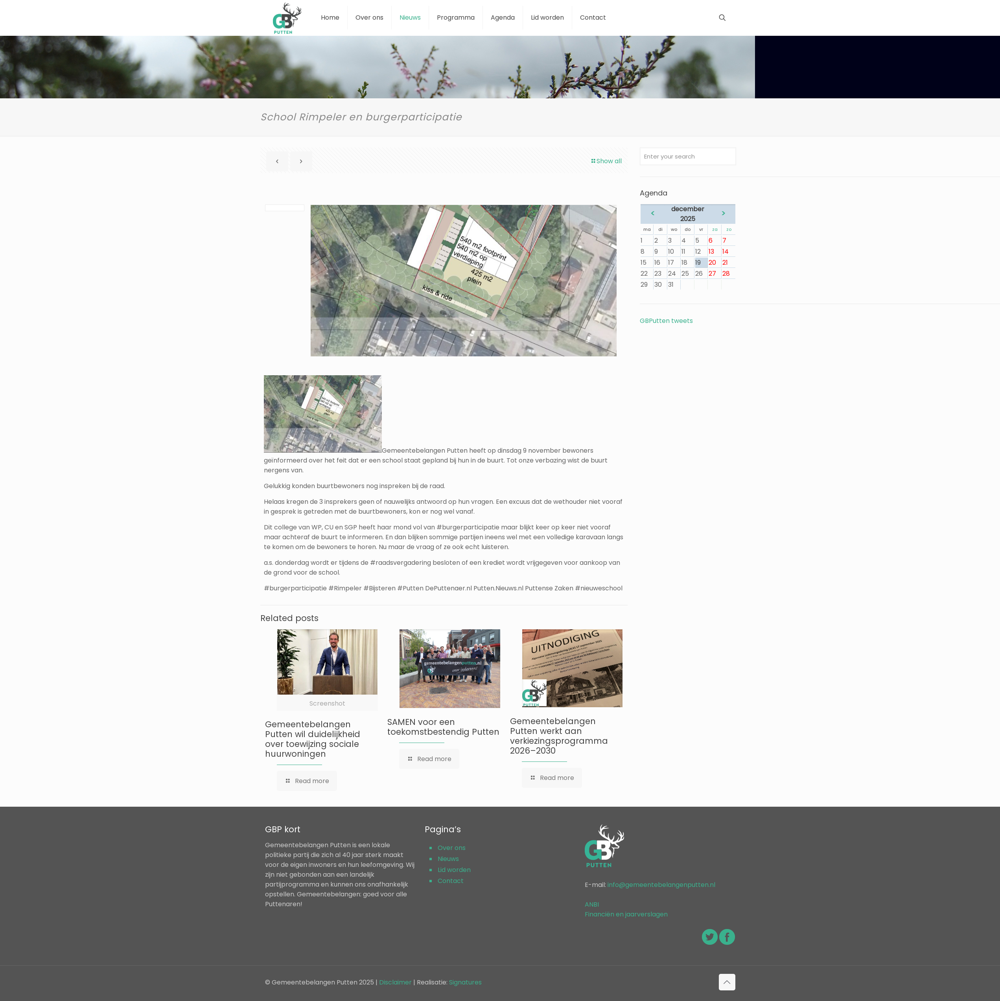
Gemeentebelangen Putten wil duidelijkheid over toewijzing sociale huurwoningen (312, 739)
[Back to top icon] (727, 982)
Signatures (465, 982)
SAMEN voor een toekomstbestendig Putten (443, 726)
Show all (606, 161)
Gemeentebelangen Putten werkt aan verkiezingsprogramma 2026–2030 (559, 735)
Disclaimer (395, 982)
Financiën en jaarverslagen (626, 914)
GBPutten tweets (666, 320)
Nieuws (448, 858)
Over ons (452, 847)
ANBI (592, 904)
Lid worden (454, 869)
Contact (451, 880)
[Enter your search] (688, 156)
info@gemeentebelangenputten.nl (661, 884)
